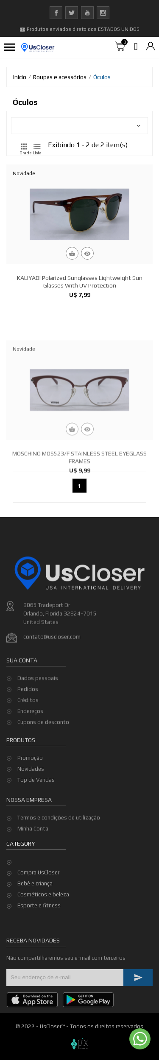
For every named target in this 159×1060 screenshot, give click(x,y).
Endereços (30, 738)
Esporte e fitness (39, 905)
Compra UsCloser (38, 872)
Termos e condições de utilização (58, 832)
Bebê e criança (35, 883)
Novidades (30, 787)
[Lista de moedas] (150, 47)
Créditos (28, 727)
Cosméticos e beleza (43, 894)
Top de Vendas (36, 798)
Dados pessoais (37, 705)
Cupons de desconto (43, 749)
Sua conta (21, 686)
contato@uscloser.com (52, 674)
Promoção (30, 776)
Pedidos (27, 716)
